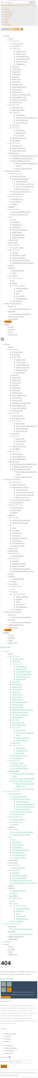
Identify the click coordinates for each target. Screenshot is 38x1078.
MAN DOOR (16, 682)
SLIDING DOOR (17, 664)
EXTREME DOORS (18, 717)
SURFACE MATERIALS (23, 908)
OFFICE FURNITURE (14, 865)
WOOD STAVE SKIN (22, 740)
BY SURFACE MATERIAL (19, 906)
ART (13, 901)
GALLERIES (11, 949)
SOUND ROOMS (13, 860)
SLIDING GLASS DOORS (23, 674)
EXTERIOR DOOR (17, 705)
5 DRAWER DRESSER (19, 891)
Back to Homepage (7, 978)
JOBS (6, 22)
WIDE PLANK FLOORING (20, 875)
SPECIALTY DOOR (17, 763)
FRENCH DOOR (17, 694)
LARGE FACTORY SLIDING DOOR (22, 710)
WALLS (10, 837)
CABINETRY (11, 827)
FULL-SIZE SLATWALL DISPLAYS (22, 812)
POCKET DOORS (21, 669)
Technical (8, 1039)
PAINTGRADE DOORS (19, 725)
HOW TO (7, 17)
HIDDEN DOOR (17, 689)
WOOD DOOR (16, 728)
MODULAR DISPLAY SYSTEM (21, 799)
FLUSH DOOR (16, 697)
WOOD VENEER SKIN (23, 738)
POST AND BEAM (17, 921)
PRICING (8, 942)
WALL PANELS (16, 842)
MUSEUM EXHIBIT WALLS (15, 817)
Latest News (9, 1045)
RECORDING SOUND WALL (21, 850)
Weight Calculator (10, 1034)
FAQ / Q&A (8, 1036)
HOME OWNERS (13, 939)
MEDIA (7, 944)
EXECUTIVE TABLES (18, 868)
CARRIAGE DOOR (17, 700)
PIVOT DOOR (16, 661)
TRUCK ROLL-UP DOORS (20, 715)
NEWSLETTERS (12, 954)
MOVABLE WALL (21, 679)
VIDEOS (10, 952)
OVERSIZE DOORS (13, 771)
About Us (7, 1041)
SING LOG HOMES (13, 829)
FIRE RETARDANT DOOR (20, 768)
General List (4, 1057)
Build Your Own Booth (23, 809)
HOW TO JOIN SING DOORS (25, 789)
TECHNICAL (8, 14)
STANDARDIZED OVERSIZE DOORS (23, 779)
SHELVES (15, 903)
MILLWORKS (11, 931)
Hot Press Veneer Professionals (22, 929)
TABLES (14, 893)
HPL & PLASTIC (21, 916)
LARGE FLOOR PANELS (19, 878)
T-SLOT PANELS (13, 896)
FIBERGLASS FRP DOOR (20, 756)
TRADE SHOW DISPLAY (19, 796)
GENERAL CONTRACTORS (16, 936)
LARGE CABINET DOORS (20, 712)
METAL (18, 914)
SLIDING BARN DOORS (23, 672)
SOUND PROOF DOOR (19, 766)
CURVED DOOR (17, 684)
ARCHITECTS (12, 926)
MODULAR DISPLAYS (22, 801)
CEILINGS (11, 886)
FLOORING (15, 873)
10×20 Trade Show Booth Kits (25, 807)
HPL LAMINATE (17, 758)
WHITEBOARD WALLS (19, 855)
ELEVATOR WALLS (18, 852)
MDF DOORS (16, 743)
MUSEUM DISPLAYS (18, 819)
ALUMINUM (20, 911)
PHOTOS (11, 947)
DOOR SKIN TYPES (13, 720)
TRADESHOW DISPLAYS (15, 794)
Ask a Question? (10, 1050)
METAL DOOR (16, 745)
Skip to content (6, 647)
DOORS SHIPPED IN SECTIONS (22, 781)
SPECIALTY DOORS (14, 761)
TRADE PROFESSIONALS (13, 924)
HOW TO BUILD (17, 822)
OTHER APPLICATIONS (12, 791)
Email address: (5, 1062)
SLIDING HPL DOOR (22, 677)
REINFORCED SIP (18, 845)
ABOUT (7, 9)
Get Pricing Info (6, 997)
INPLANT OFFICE (13, 863)
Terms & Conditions (11, 1048)
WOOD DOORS (20, 730)
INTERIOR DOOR (17, 707)
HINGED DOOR (17, 687)
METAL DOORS (20, 748)
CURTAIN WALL (17, 847)
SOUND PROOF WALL (19, 858)
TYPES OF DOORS (13, 656)
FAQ (6, 19)
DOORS (7, 651)
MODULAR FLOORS (14, 870)
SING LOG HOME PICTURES (21, 835)
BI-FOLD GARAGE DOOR (20, 702)
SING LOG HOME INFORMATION (22, 832)
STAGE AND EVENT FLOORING (22, 880)
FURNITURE (11, 888)
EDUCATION (9, 12)
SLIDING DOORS (21, 666)
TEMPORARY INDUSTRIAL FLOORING (24, 883)
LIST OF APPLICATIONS (15, 898)
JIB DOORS (16, 692)
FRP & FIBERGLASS (22, 919)
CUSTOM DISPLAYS (18, 814)
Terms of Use (9, 1053)
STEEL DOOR (20, 753)
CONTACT (8, 24)
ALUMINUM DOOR (22, 751)
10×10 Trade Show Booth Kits (25, 804)
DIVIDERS (15, 824)
